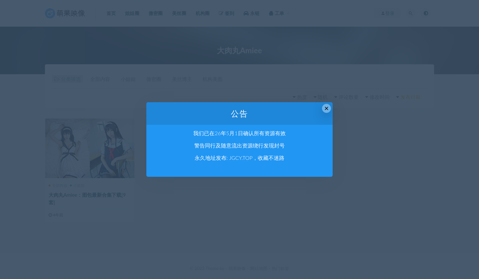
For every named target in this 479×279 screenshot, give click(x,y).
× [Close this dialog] (326, 108)
